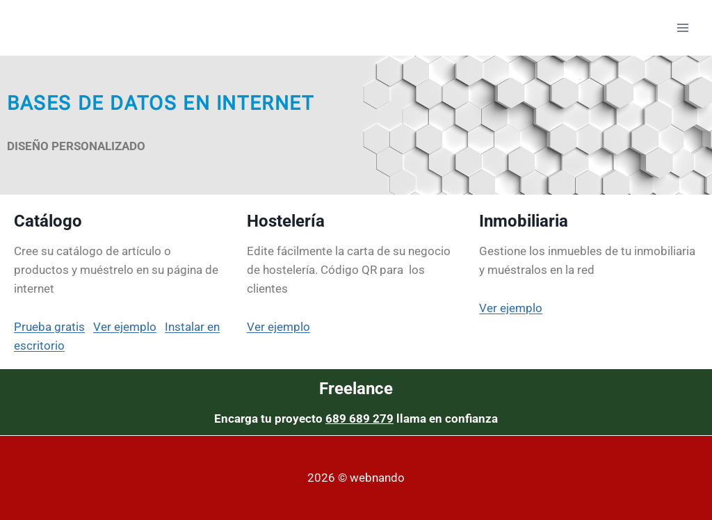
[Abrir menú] (682, 27)
